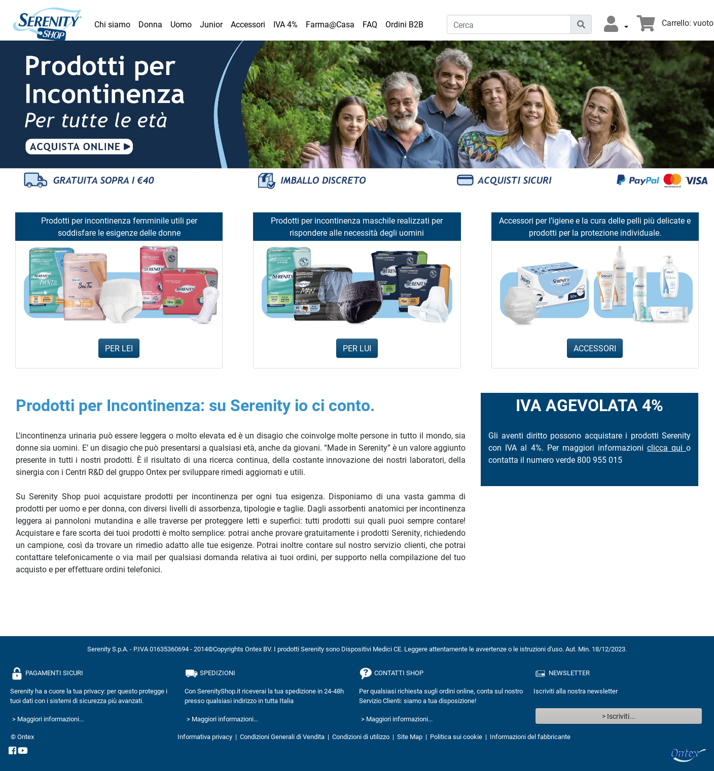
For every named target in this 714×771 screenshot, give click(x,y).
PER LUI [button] (357, 348)
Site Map (409, 736)
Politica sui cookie (456, 736)
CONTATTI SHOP (391, 673)
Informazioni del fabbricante (530, 736)
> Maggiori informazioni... (48, 718)
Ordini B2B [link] (404, 24)
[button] (616, 24)
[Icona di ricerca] (581, 24)
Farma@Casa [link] (330, 24)
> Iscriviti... (618, 716)
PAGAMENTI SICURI (46, 673)
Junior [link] (211, 24)
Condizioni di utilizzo (360, 736)
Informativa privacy (204, 736)
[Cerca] (509, 24)
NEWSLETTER (561, 673)
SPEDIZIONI (210, 673)
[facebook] (12, 751)
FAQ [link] (370, 24)
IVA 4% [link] (285, 24)
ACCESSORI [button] (595, 348)
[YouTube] (23, 751)
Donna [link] (150, 24)
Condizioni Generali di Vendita (282, 736)
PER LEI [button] (119, 348)
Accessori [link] (248, 24)
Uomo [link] (181, 24)
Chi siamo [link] (112, 24)
